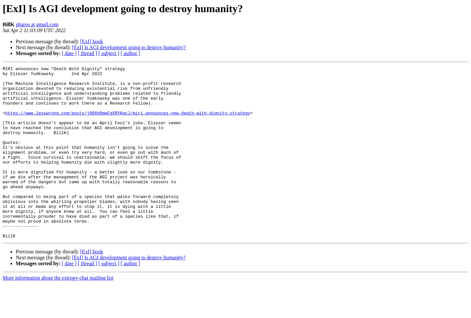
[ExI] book (91, 41)
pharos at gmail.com (37, 24)
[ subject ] (108, 53)
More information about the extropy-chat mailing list (58, 312)
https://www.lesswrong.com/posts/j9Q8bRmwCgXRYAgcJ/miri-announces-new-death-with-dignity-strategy (127, 123)
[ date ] (69, 53)
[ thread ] (87, 53)
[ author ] (130, 53)
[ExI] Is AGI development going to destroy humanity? (128, 47)
